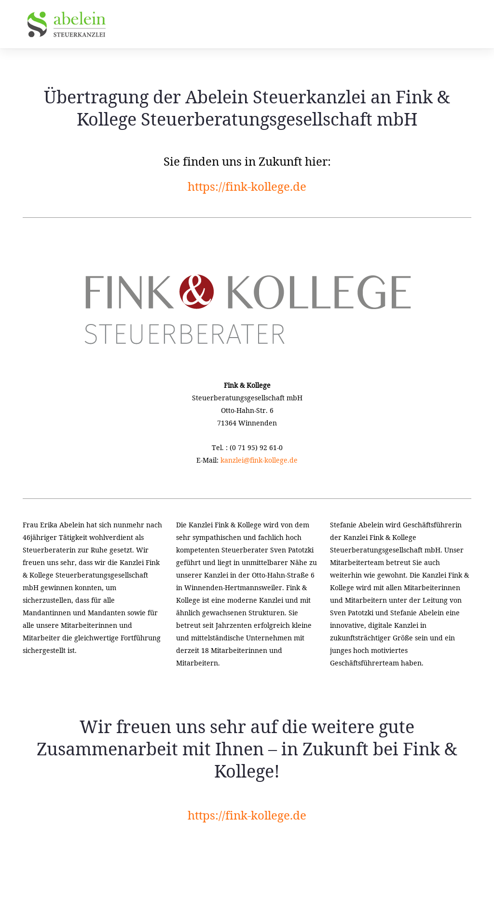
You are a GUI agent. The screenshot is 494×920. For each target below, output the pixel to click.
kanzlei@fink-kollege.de (259, 460)
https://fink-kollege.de (247, 186)
